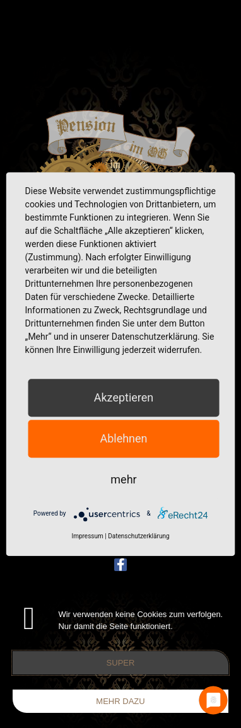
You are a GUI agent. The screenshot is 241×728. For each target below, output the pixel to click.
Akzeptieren (124, 397)
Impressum (87, 536)
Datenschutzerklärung (138, 536)
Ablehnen (123, 438)
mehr (123, 479)
